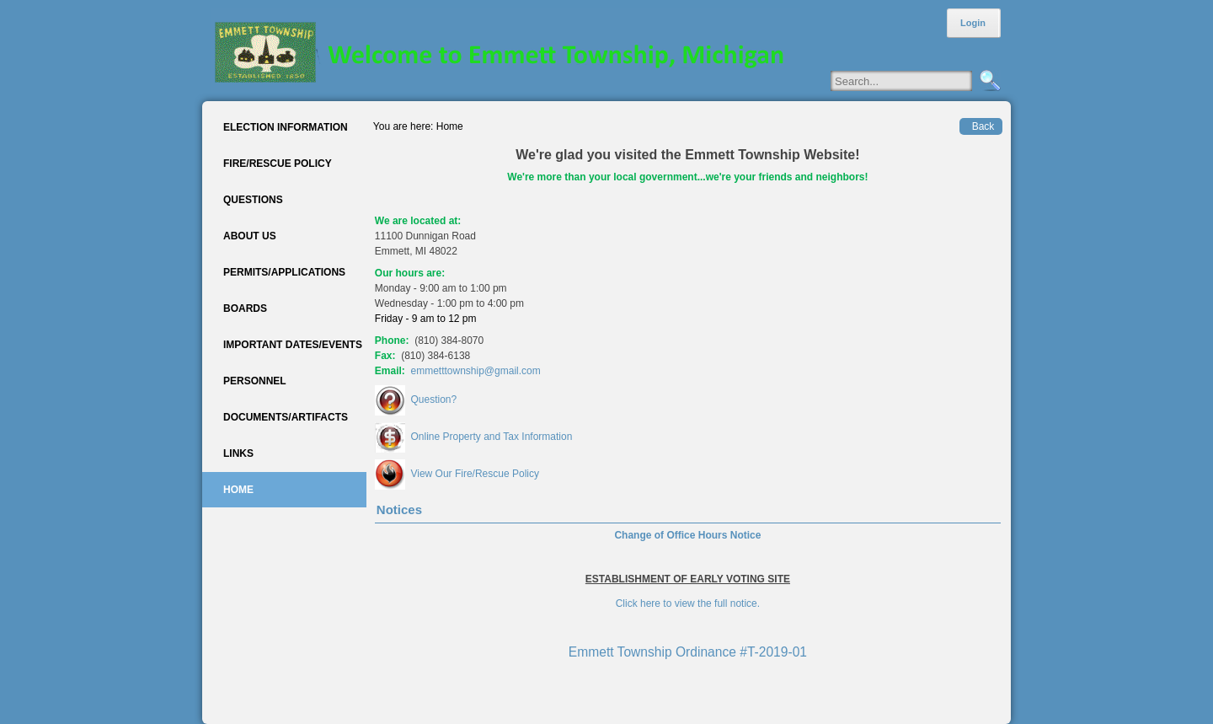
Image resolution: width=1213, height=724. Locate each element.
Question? (433, 399)
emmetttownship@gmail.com (476, 371)
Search (987, 81)
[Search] (917, 81)
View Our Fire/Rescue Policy (474, 474)
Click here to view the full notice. (688, 603)
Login (973, 23)
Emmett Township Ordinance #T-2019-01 (688, 652)
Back (983, 126)
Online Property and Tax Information (491, 436)
